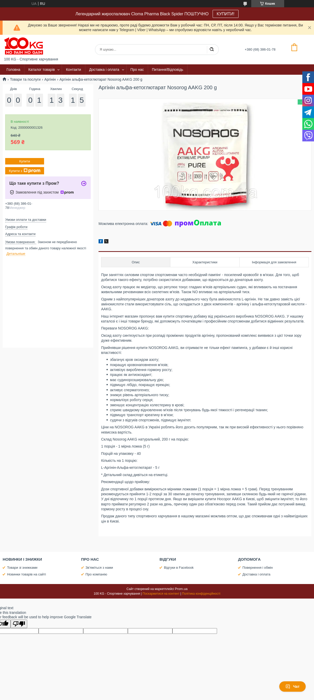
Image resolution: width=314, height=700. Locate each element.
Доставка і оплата (104, 69)
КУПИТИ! (225, 14)
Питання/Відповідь (167, 69)
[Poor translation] (19, 624)
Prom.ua (181, 589)
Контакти (73, 69)
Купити (24, 161)
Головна (13, 69)
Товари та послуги (25, 79)
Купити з (24, 170)
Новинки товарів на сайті (26, 574)
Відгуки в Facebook (179, 567)
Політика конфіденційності (201, 593)
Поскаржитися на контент (161, 593)
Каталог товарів (41, 69)
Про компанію (96, 574)
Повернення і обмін (257, 567)
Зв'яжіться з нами (99, 567)
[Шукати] (211, 49)
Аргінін (50, 79)
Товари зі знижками (22, 567)
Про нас (137, 69)
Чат (292, 686)
